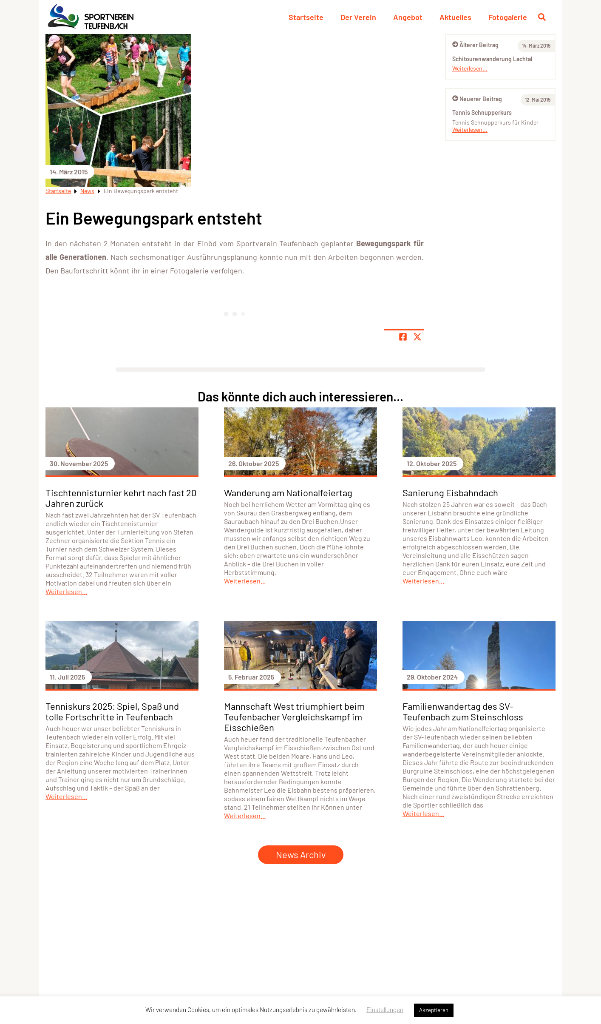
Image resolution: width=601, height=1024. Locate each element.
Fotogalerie (507, 17)
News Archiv (301, 854)
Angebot (407, 17)
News (87, 190)
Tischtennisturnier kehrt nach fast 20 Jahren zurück (120, 498)
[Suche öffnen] (542, 17)
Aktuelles (455, 17)
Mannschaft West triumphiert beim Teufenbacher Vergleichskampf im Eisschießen (294, 716)
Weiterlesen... (470, 68)
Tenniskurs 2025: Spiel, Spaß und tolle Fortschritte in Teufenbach (112, 711)
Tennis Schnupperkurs (482, 112)
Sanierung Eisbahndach (450, 492)
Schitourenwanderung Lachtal (492, 59)
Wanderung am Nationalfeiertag (288, 492)
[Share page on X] (417, 336)
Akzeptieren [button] (433, 1010)
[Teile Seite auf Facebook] (403, 336)
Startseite (306, 17)
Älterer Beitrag (475, 44)
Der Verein (358, 17)
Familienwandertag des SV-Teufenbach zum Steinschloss (463, 711)
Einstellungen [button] (384, 1009)
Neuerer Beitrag (477, 98)
